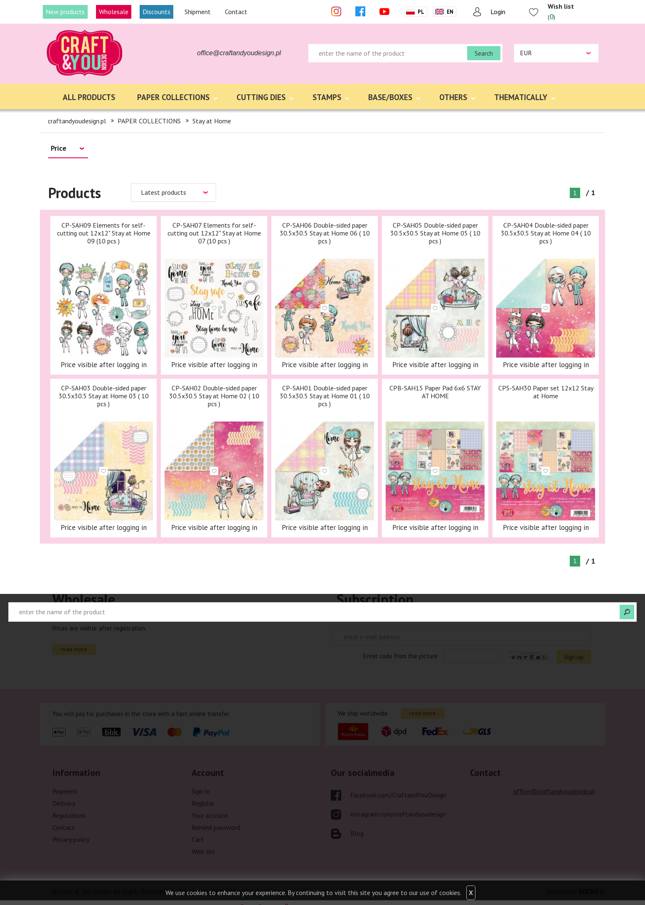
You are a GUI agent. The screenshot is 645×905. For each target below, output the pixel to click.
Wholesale (113, 11)
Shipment (198, 11)
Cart (198, 839)
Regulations (69, 815)
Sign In (201, 791)
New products (65, 11)
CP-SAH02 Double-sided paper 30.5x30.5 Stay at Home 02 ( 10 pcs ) (214, 396)
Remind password (216, 827)
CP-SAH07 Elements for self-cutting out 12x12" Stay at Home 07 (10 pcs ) (214, 233)
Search (484, 53)
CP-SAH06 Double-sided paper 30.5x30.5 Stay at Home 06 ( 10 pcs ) (325, 233)
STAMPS (327, 97)
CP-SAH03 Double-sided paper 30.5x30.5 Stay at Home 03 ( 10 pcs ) (104, 396)
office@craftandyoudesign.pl (239, 52)
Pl (421, 11)
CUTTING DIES (261, 97)
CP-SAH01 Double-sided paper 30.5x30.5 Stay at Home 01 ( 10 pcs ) (325, 396)
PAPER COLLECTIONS (173, 97)
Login (497, 11)
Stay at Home (211, 121)
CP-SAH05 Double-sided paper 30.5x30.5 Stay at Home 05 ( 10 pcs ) (435, 233)
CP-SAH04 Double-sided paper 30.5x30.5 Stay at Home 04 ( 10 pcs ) (546, 233)
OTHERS (453, 97)
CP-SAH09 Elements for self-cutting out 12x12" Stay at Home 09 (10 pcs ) (103, 233)
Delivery (63, 803)
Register (203, 803)
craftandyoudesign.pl (77, 121)
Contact (236, 11)
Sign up (573, 656)
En (450, 11)
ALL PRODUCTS (89, 97)
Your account (210, 815)
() (561, 11)
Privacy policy (70, 839)
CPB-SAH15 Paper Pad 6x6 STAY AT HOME (435, 392)
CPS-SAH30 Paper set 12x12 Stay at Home (545, 392)
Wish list (203, 851)
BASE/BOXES (390, 97)
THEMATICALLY (520, 97)
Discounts (156, 11)
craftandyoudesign (85, 53)
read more (74, 649)
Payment (64, 791)
